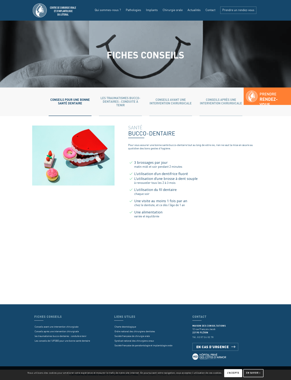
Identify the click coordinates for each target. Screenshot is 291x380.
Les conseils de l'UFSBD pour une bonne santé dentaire (62, 341)
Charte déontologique (125, 327)
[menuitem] (107, 10)
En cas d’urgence (212, 347)
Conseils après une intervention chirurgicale (57, 331)
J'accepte (233, 373)
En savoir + (253, 373)
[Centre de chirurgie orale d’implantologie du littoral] (54, 10)
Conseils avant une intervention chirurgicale (56, 327)
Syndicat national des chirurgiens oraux (134, 341)
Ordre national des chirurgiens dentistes (135, 331)
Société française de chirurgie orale (132, 336)
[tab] (70, 102)
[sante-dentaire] (73, 156)
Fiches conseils (145, 56)
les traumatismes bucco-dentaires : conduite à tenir (60, 336)
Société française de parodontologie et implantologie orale (143, 345)
